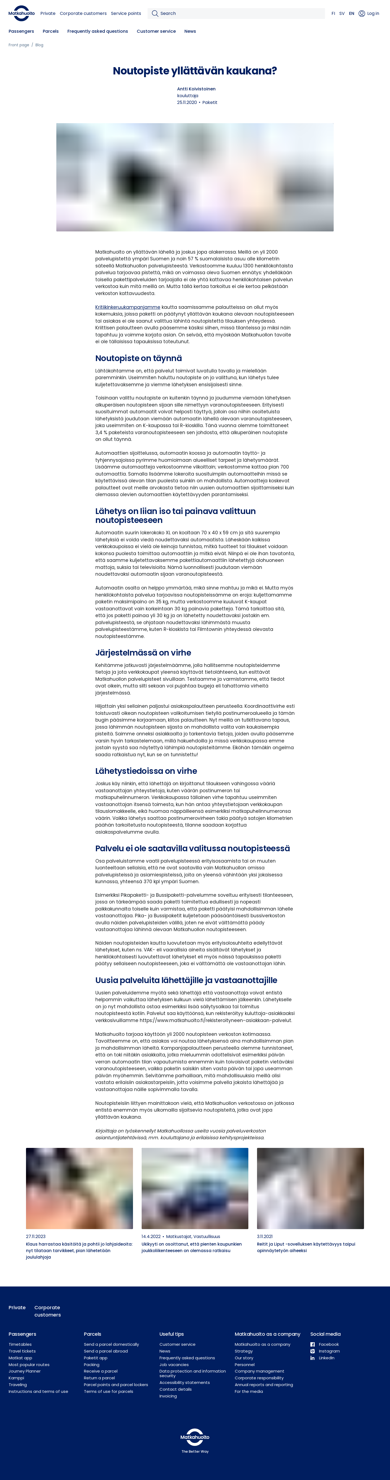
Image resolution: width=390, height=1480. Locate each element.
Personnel (245, 1364)
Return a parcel (99, 1378)
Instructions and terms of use (38, 1391)
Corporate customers (83, 13)
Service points (126, 13)
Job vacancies (174, 1364)
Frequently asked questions (97, 31)
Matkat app (20, 1358)
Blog (39, 45)
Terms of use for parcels (108, 1391)
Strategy (244, 1351)
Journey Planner (25, 1371)
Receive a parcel (101, 1371)
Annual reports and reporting (264, 1384)
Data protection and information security (193, 1373)
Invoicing (168, 1396)
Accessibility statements (185, 1382)
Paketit (209, 102)
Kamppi (16, 1378)
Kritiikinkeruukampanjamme (127, 307)
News (190, 31)
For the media (249, 1391)
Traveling (18, 1384)
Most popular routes (29, 1364)
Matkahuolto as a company (262, 1344)
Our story (244, 1358)
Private (48, 13)
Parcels (51, 31)
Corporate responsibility (259, 1378)
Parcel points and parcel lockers (116, 1384)
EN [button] (351, 13)
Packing (91, 1364)
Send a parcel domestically (111, 1344)
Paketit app (96, 1358)
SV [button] (342, 13)
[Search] (241, 13)
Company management (259, 1371)
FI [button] (333, 13)
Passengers (21, 31)
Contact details (176, 1389)
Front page (19, 45)
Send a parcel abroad (106, 1351)
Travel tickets (22, 1351)
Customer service (156, 31)
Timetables (20, 1344)
